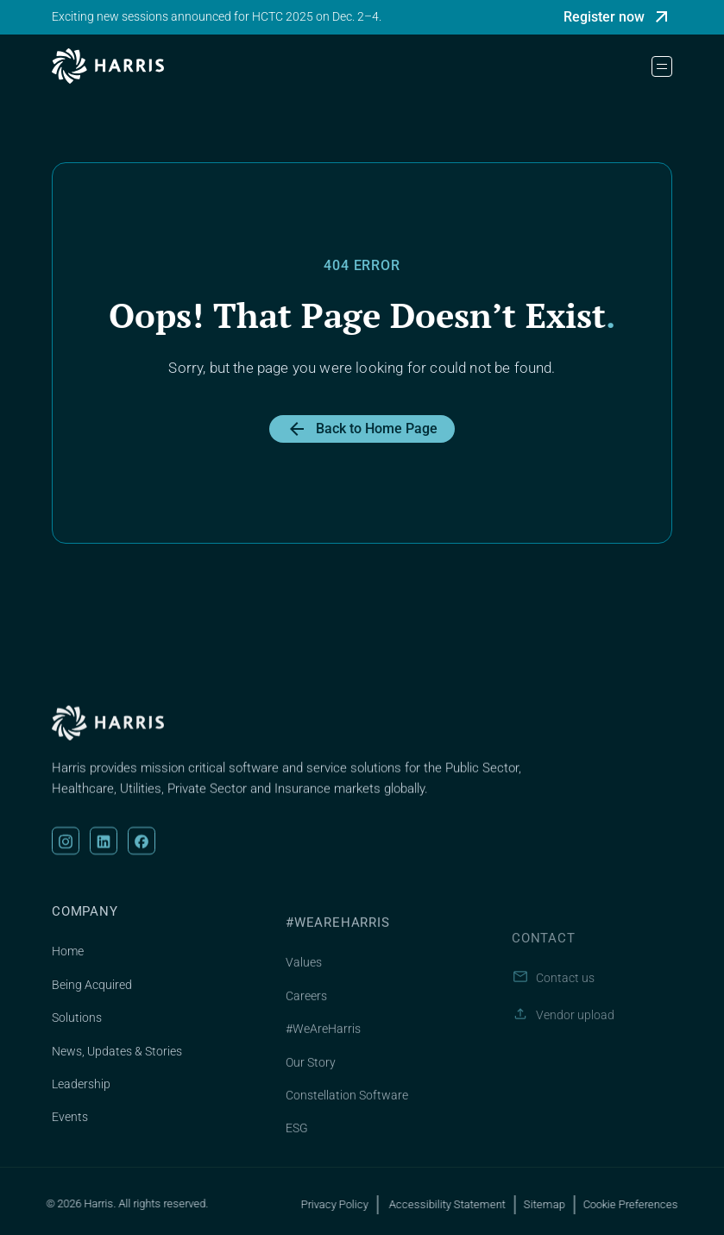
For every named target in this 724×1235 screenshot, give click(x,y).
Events (70, 1135)
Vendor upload (575, 1051)
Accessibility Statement (457, 1204)
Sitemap (555, 1204)
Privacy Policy (346, 1204)
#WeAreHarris (323, 1054)
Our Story (311, 1087)
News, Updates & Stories (117, 1068)
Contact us (565, 1015)
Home (68, 969)
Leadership (81, 1101)
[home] (108, 66)
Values (304, 988)
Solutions (77, 1036)
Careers (306, 1021)
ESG (297, 1154)
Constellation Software (347, 1120)
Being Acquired (92, 1002)
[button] (662, 66)
